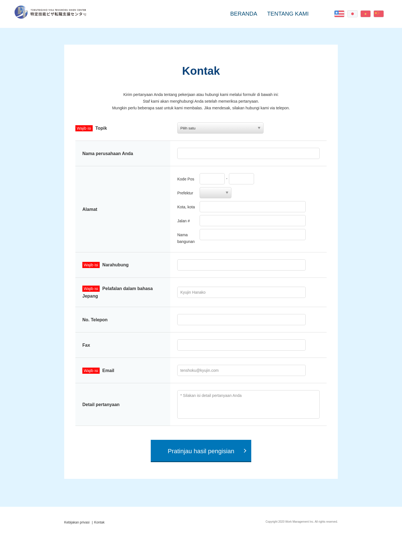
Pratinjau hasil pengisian (201, 451)
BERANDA (243, 14)
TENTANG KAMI (288, 14)
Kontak (323, 13)
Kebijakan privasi (77, 522)
